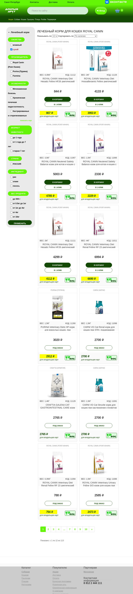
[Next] (92, 515)
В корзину (49, 99)
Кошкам (25, 561)
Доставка (53, 2)
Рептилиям (26, 570)
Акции (11, 19)
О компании (58, 577)
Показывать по (44, 36)
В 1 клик (66, 99)
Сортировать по (66, 36)
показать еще (26, 120)
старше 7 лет (19, 151)
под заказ (57, 333)
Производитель (19, 57)
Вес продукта (18, 194)
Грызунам (26, 564)
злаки (15, 181)
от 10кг (16, 217)
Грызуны (33, 19)
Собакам (26, 557)
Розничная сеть (59, 570)
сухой (15, 49)
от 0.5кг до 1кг (19, 203)
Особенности (18, 83)
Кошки (25, 19)
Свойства (16, 40)
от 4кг (15, 212)
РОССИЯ (17, 164)
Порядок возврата (60, 580)
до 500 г (16, 199)
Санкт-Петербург (12, 2)
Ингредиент (17, 172)
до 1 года (17, 137)
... (64, 515)
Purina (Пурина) (20, 71)
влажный (17, 45)
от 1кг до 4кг (18, 208)
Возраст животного (17, 130)
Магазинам (89, 557)
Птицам (25, 567)
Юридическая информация (65, 573)
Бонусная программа (62, 567)
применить (20, 223)
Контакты (34, 2)
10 (86, 515)
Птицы (41, 19)
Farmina (16, 76)
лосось (16, 186)
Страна (15, 159)
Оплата (70, 2)
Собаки (18, 19)
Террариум (57, 19)
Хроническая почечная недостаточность (16, 102)
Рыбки (48, 19)
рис (14, 177)
